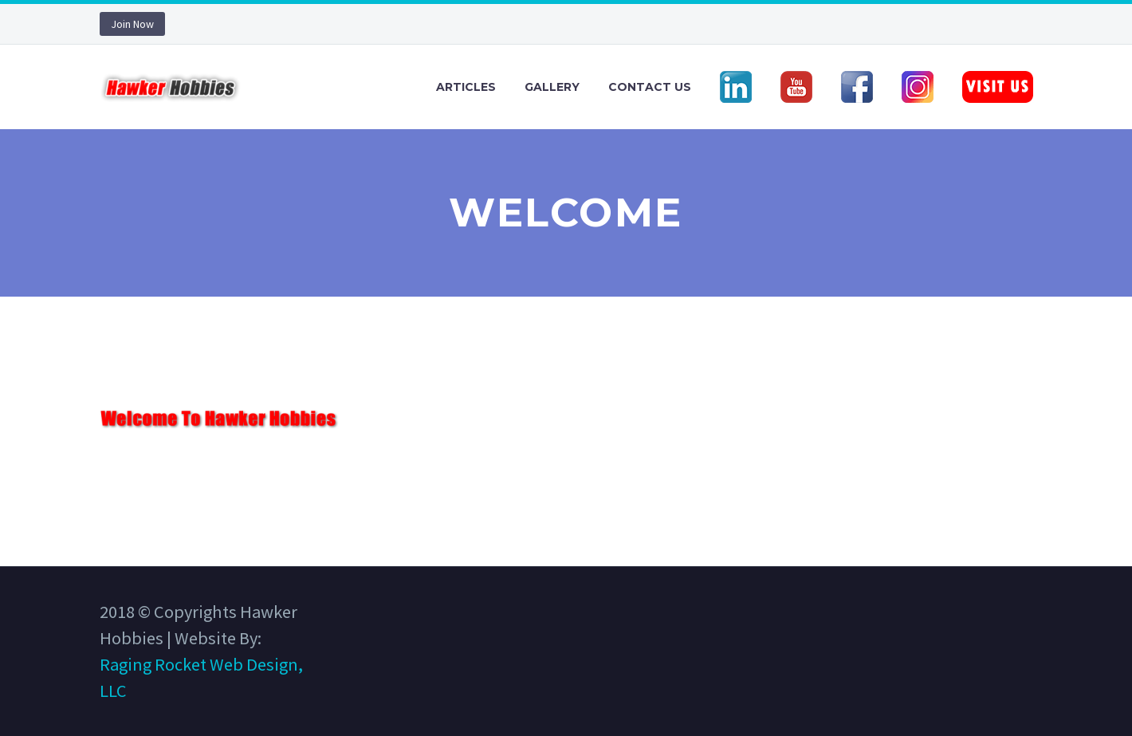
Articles (466, 87)
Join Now (132, 24)
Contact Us (649, 87)
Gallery (552, 87)
